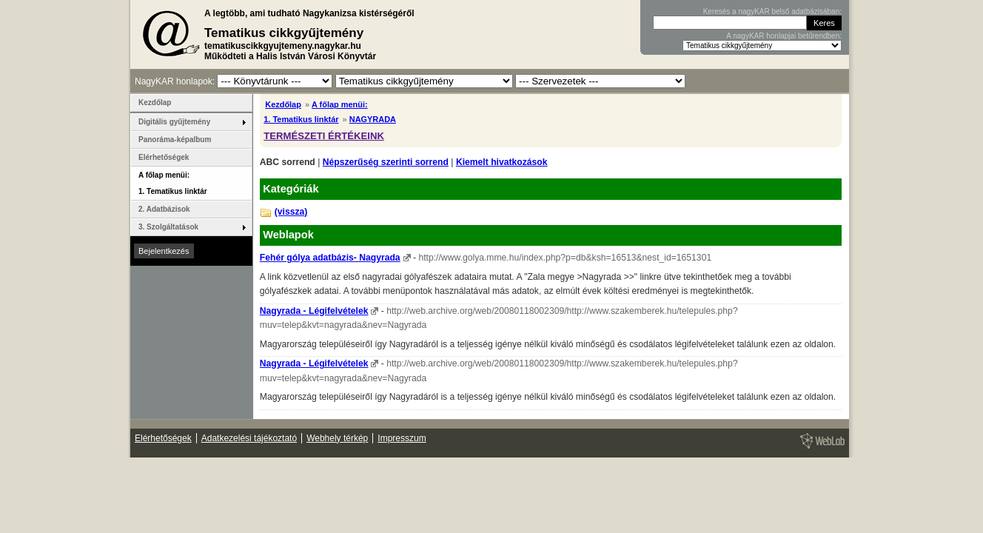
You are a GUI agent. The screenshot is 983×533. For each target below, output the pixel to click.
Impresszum (402, 438)
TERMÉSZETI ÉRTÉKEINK (324, 135)
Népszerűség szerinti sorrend (386, 162)
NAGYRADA (372, 119)
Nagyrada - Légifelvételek (314, 311)
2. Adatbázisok (164, 209)
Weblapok (288, 235)
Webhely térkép (337, 438)
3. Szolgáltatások (168, 227)
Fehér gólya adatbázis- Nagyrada (330, 257)
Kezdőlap (283, 104)
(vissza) (291, 212)
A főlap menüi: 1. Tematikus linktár (172, 183)
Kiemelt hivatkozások (502, 162)
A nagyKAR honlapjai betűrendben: (784, 36)
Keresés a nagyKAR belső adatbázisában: (772, 11)
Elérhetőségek (163, 157)
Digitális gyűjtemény (174, 122)
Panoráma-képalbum (174, 139)
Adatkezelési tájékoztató (249, 438)
